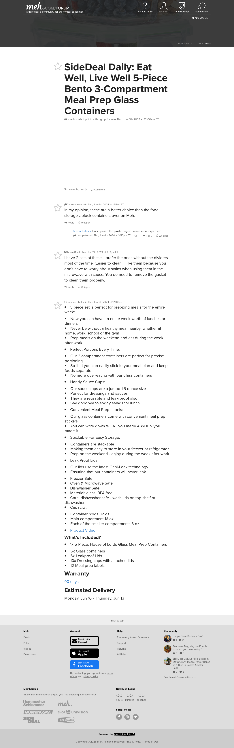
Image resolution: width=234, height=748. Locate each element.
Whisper (84, 223)
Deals (26, 637)
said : (103, 204)
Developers (30, 654)
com (49, 8)
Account (75, 631)
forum (61, 8)
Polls (26, 643)
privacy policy (90, 676)
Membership (30, 689)
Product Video (82, 530)
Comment (98, 190)
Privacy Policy (133, 742)
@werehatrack (82, 231)
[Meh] (35, 5)
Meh (26, 631)
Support (121, 643)
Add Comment (201, 18)
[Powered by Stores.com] (117, 735)
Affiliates (122, 654)
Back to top (117, 620)
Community (170, 631)
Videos (27, 649)
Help (119, 631)
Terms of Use (150, 742)
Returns (121, 649)
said (109, 235)
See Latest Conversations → (180, 677)
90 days (71, 582)
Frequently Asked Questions (133, 637)
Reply (69, 223)
